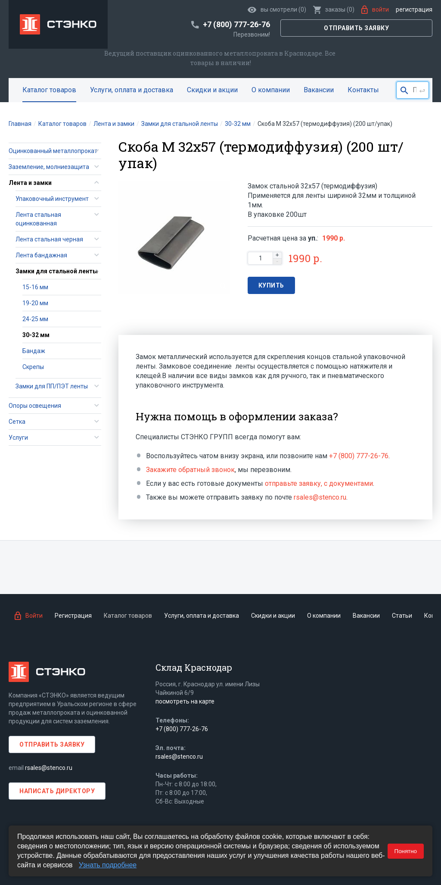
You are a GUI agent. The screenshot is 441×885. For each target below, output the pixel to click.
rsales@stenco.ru (320, 497)
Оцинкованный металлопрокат (53, 150)
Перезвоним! (251, 34)
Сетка (17, 421)
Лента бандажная (41, 255)
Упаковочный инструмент (52, 198)
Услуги (18, 437)
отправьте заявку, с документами (319, 483)
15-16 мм (35, 287)
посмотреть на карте (184, 701)
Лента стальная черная (49, 239)
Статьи (402, 615)
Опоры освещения (35, 405)
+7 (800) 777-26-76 (358, 456)
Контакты (363, 90)
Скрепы (33, 366)
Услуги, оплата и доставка (131, 90)
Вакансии (319, 90)
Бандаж (33, 350)
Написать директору (57, 791)
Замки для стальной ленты (57, 271)
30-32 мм (36, 334)
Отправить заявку (356, 28)
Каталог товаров (49, 90)
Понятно (405, 851)
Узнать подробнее (108, 865)
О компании (271, 90)
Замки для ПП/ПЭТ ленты (52, 386)
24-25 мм (35, 319)
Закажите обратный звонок (190, 470)
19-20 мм (35, 303)
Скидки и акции (212, 90)
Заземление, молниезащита (49, 166)
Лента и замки (30, 182)
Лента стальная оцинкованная (38, 219)
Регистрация (414, 9)
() (333, 9)
